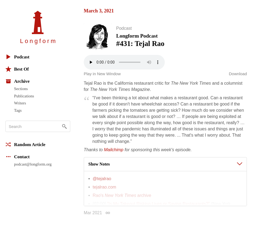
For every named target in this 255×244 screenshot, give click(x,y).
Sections (21, 89)
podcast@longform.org (33, 164)
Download (238, 74)
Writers (20, 103)
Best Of (17, 69)
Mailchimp (113, 151)
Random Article (25, 144)
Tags (18, 110)
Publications (24, 96)
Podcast (17, 57)
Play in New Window (102, 74)
